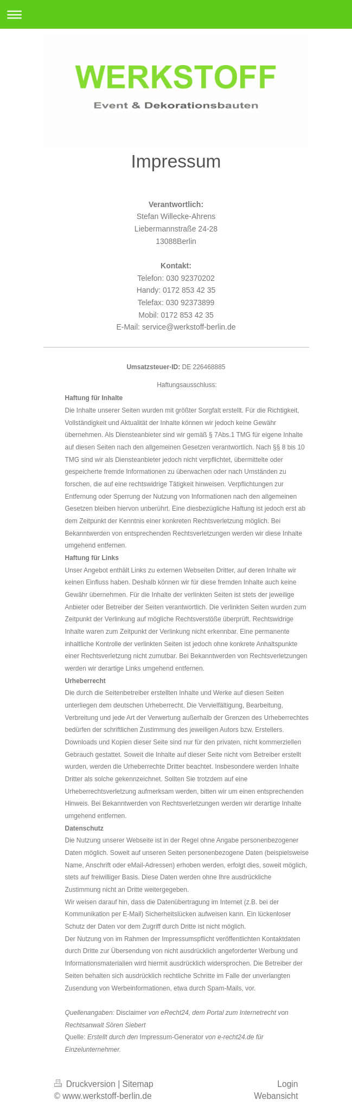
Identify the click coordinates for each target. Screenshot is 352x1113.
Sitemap (138, 1084)
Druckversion (86, 1084)
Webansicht (276, 1096)
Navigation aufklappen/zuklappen (176, 14)
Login (287, 1084)
